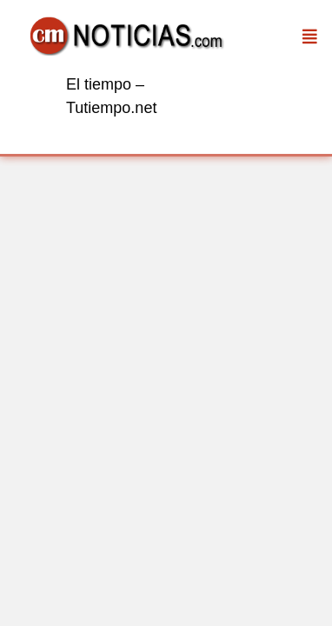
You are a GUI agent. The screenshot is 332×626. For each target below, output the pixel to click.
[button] (310, 36)
